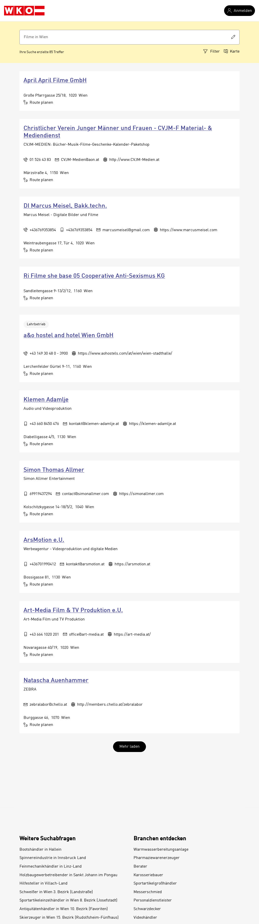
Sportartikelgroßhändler (155, 884)
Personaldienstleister (153, 900)
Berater (140, 867)
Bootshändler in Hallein (40, 850)
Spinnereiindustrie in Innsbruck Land (52, 858)
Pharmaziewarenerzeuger (157, 858)
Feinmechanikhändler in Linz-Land (50, 867)
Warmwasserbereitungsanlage (161, 850)
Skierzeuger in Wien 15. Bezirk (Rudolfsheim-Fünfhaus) (69, 918)
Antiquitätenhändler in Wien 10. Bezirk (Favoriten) (63, 909)
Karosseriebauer (148, 875)
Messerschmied (148, 892)
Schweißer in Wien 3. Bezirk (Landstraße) (56, 892)
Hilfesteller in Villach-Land (43, 884)
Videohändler (145, 918)
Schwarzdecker (147, 909)
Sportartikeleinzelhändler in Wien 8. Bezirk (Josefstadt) (68, 900)
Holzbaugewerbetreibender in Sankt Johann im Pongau (68, 875)
